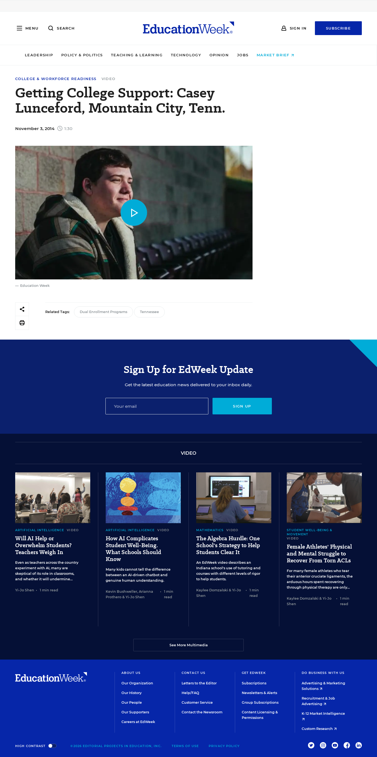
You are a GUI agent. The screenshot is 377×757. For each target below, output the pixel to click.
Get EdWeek (254, 673)
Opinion (248, 55)
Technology (215, 55)
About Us (130, 673)
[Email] (156, 406)
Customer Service (197, 702)
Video (109, 78)
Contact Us (193, 673)
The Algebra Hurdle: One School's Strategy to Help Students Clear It (228, 545)
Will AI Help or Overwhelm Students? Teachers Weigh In (43, 545)
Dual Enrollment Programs (103, 312)
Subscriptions (254, 683)
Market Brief (304, 55)
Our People (131, 702)
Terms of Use (185, 746)
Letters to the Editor (199, 683)
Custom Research (319, 729)
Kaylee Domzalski (212, 590)
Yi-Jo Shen (24, 590)
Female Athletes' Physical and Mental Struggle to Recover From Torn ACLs (319, 553)
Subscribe (338, 28)
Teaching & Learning (166, 55)
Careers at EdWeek (138, 722)
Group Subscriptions (260, 702)
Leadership (68, 55)
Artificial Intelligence (39, 530)
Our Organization (137, 683)
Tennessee (149, 312)
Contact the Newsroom (202, 712)
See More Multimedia (188, 645)
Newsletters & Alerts (259, 693)
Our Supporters (135, 712)
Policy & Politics (111, 55)
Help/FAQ (190, 693)
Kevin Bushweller (121, 591)
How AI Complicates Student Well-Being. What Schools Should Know (133, 549)
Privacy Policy (224, 746)
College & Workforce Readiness (56, 79)
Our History (131, 693)
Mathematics (210, 530)
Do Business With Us (323, 673)
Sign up (242, 406)
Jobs (271, 55)
